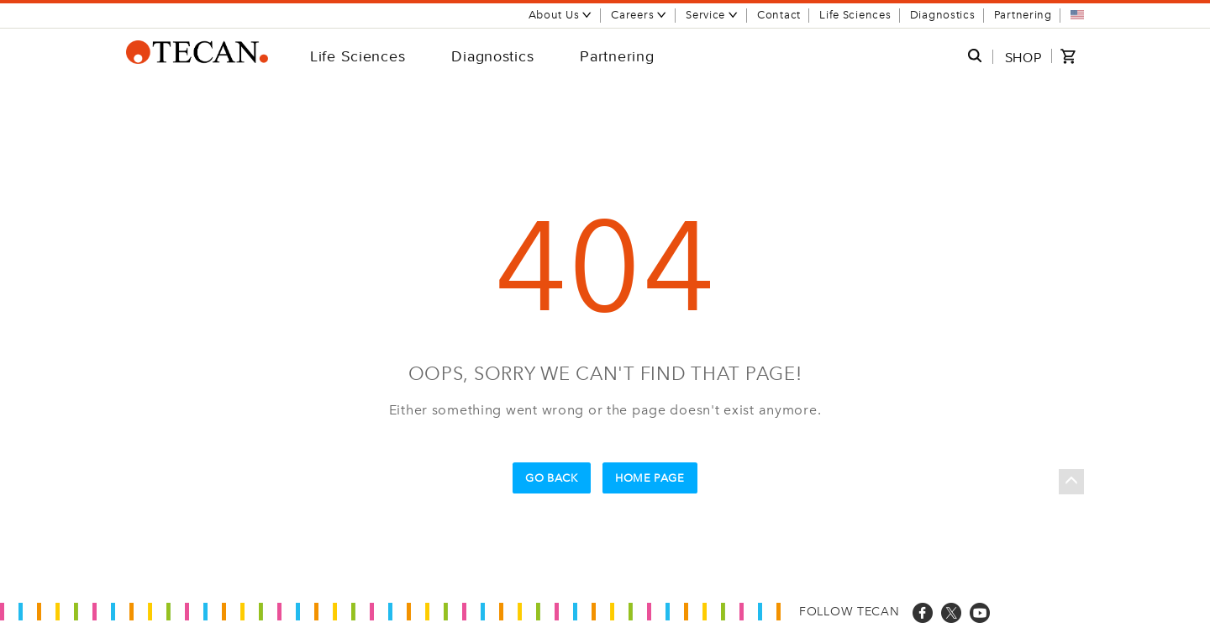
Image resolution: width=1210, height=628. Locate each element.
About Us (561, 14)
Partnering (1023, 14)
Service (712, 14)
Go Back (551, 478)
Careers (639, 14)
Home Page (650, 478)
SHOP (1023, 57)
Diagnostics (943, 14)
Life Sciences (855, 14)
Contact (779, 14)
